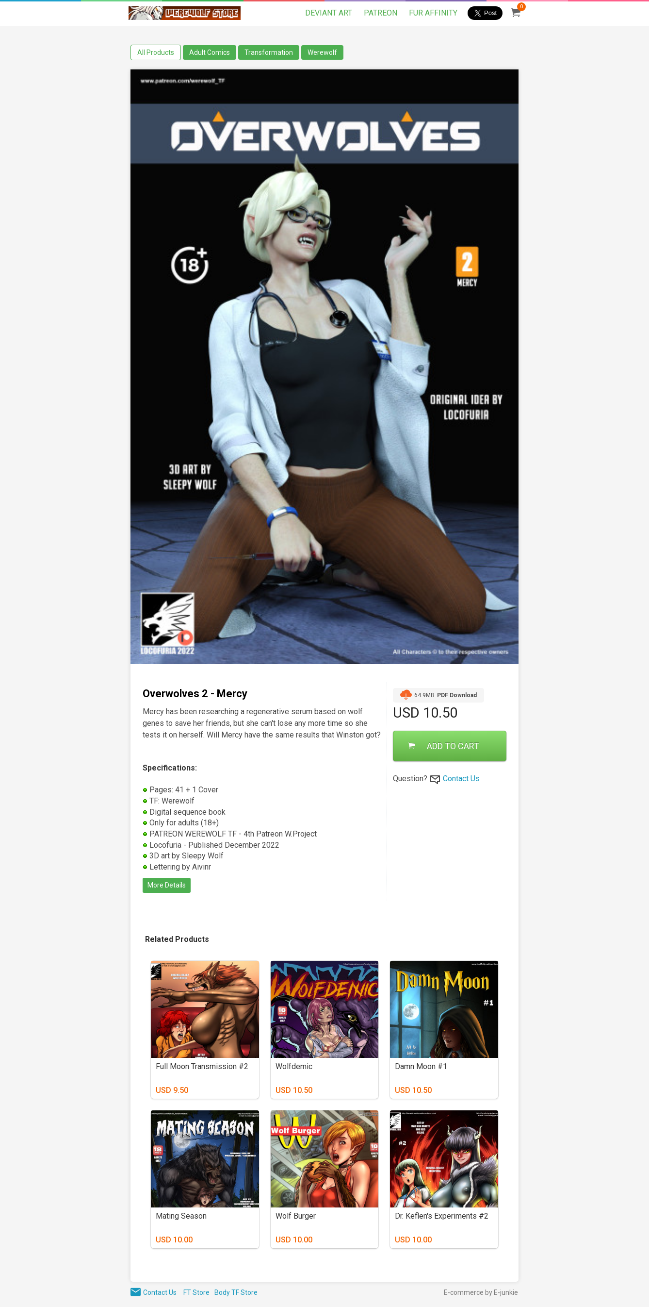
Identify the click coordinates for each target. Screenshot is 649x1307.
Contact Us (461, 778)
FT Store (196, 1292)
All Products (155, 52)
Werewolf (322, 52)
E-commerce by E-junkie (481, 1292)
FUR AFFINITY (433, 12)
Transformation (268, 52)
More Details (166, 885)
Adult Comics (209, 52)
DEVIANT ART (328, 12)
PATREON (380, 12)
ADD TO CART (443, 746)
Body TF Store (236, 1292)
